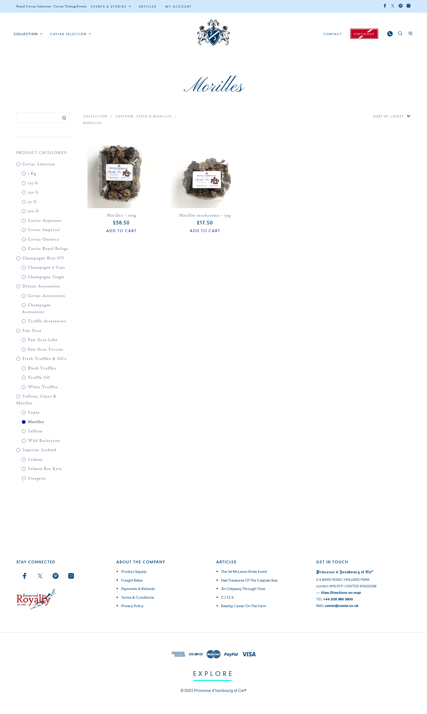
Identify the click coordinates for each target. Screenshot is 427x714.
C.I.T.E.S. (227, 597)
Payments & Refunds (138, 589)
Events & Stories (108, 6)
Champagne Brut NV (43, 258)
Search (64, 117)
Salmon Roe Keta (45, 469)
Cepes (34, 413)
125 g (33, 183)
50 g (32, 202)
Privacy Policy (132, 606)
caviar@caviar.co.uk (342, 605)
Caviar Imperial (44, 230)
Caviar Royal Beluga (48, 249)
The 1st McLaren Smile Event (244, 571)
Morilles (36, 422)
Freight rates (132, 580)
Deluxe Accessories (41, 286)
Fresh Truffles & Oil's (44, 359)
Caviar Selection (68, 34)
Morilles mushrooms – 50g (205, 216)
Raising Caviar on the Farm (243, 606)
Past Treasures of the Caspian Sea (249, 580)
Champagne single (46, 277)
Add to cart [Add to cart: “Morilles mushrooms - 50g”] (205, 231)
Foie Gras (31, 331)
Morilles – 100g (121, 216)
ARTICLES (147, 6)
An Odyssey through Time (243, 589)
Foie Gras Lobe (43, 340)
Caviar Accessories (46, 296)
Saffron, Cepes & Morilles (144, 116)
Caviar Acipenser (45, 221)
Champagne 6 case (46, 268)
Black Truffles (42, 368)
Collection (95, 116)
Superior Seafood (39, 450)
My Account (178, 6)
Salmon (35, 460)
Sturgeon (36, 478)
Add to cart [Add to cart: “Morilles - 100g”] (121, 231)
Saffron (35, 431)
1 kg (32, 174)
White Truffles (43, 387)
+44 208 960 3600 (338, 599)
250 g (33, 192)
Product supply (134, 571)
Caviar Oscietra (43, 240)
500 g (33, 211)
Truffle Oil (39, 378)
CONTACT (333, 34)
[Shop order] (377, 116)
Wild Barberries (44, 441)
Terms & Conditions (137, 597)
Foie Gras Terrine (45, 350)
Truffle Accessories (47, 321)
